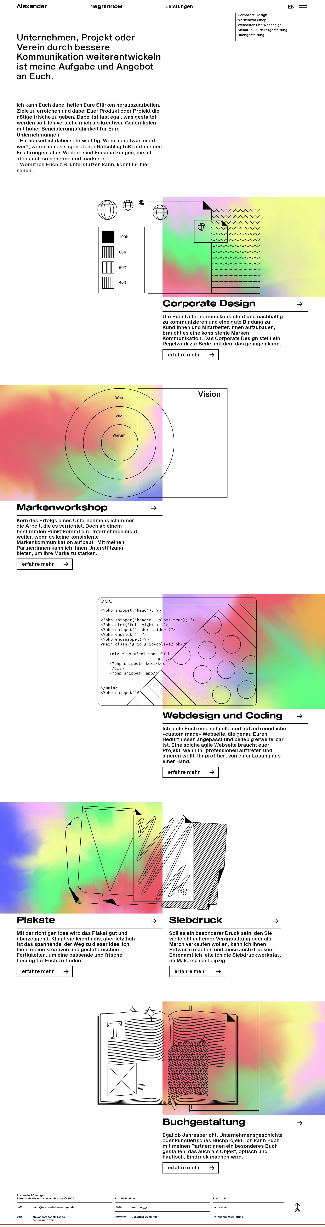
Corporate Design (252, 15)
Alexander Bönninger (145, 1219)
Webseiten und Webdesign (259, 25)
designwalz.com (43, 1222)
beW (20, 1219)
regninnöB (106, 6)
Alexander (32, 6)
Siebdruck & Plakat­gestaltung (262, 30)
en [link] (291, 7)
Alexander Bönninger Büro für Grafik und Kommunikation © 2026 (45, 1199)
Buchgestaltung (251, 35)
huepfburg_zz (140, 1209)
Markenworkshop (252, 20)
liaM (19, 1209)
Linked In (121, 1218)
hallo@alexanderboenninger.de (53, 1209)
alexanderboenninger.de (49, 1219)
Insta (118, 1209)
